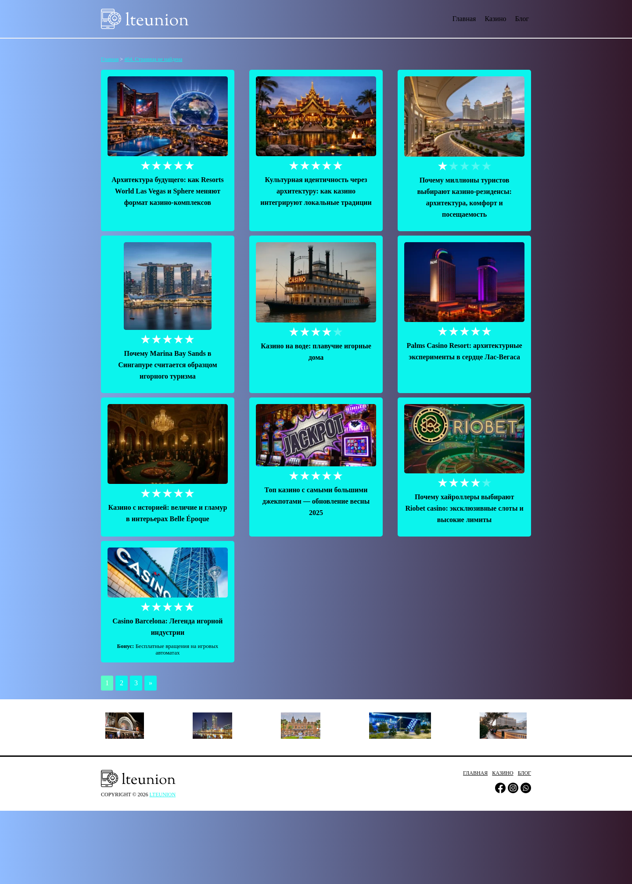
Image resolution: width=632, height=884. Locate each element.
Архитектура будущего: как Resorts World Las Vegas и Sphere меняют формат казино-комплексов (167, 191)
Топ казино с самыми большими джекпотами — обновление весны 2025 (316, 501)
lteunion (163, 794)
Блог (522, 18)
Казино (495, 18)
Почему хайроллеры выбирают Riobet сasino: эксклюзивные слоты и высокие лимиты (465, 508)
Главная (464, 18)
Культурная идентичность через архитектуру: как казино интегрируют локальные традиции (316, 191)
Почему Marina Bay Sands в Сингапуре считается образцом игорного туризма (167, 365)
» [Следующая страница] (150, 683)
